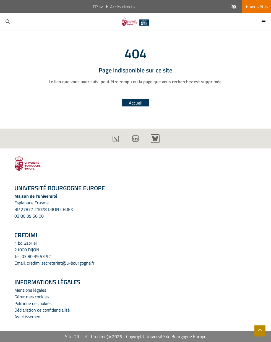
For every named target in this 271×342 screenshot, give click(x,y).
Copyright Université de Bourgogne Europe (166, 336)
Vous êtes (256, 6)
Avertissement (28, 316)
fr (98, 6)
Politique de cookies (32, 303)
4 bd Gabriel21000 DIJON (26, 246)
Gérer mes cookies (31, 296)
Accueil (135, 103)
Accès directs (120, 6)
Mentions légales (30, 290)
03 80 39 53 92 (36, 256)
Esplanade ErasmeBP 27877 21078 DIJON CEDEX (43, 206)
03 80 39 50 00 (29, 216)
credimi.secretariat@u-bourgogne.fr (61, 263)
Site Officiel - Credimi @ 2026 (93, 336)
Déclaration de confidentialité (42, 310)
